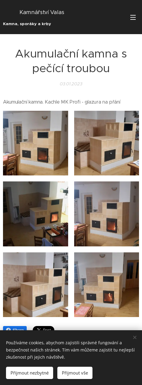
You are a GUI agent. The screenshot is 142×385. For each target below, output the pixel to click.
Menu (133, 17)
